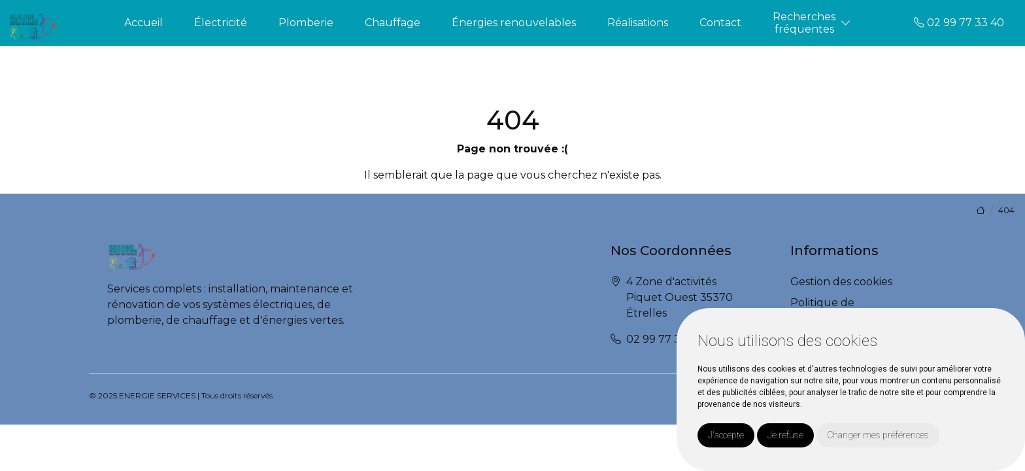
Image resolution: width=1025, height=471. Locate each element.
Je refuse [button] (785, 435)
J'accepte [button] (726, 435)
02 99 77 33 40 (959, 22)
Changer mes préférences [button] (878, 435)
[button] (845, 23)
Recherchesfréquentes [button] (804, 22)
